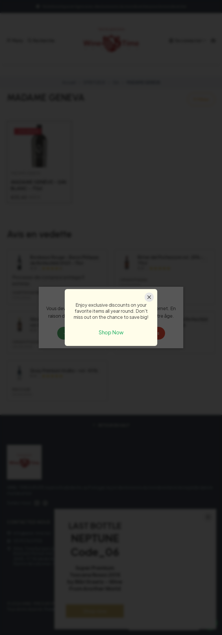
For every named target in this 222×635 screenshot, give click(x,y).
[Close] (149, 297)
